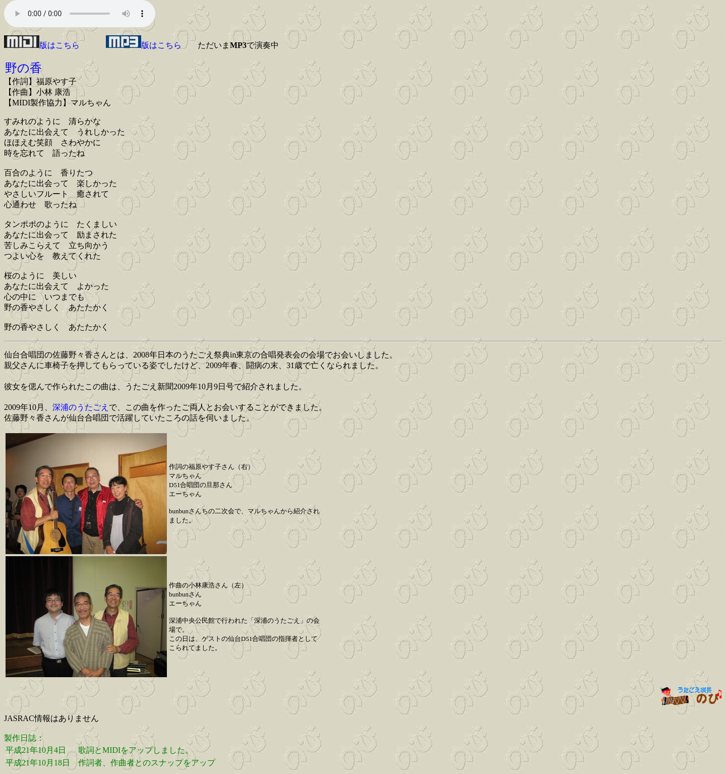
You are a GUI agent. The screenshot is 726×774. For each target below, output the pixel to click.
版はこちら (42, 45)
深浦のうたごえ (80, 407)
